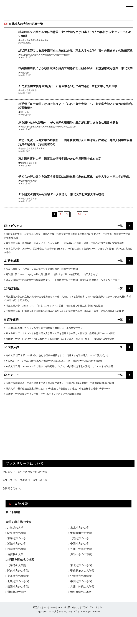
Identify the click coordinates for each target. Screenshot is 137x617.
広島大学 (40, 148)
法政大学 (50, 55)
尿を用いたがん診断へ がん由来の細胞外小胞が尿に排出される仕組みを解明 (68, 122)
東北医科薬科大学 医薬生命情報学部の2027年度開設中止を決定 (59, 158)
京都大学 (58, 55)
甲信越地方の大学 (81, 533)
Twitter (52, 607)
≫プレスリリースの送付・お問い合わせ (24, 480)
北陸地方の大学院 (81, 576)
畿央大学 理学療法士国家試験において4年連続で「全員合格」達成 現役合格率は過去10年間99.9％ (58, 388)
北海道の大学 (15, 527)
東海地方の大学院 (18, 576)
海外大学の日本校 (81, 554)
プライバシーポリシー (93, 607)
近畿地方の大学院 (18, 581)
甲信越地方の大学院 (82, 570)
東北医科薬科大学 (29, 163)
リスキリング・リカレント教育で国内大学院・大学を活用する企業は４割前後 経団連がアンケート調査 (60, 333)
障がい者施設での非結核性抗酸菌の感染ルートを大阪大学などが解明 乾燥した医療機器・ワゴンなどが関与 (63, 280)
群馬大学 (44, 127)
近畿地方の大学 (16, 543)
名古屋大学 (71, 127)
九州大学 (33, 90)
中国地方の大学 (79, 543)
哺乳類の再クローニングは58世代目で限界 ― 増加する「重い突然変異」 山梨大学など (52, 274)
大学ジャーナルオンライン (68, 611)
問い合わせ (74, 607)
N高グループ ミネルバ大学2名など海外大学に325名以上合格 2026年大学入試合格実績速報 (54, 361)
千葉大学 (66, 55)
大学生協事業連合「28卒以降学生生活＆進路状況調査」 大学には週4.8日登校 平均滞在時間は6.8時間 (60, 383)
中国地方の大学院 (81, 581)
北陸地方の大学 (79, 538)
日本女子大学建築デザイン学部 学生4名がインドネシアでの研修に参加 (43, 394)
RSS (45, 607)
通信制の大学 (15, 554)
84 (79, 214)
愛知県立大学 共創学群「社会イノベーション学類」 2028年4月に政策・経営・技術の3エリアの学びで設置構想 (65, 243)
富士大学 (25, 112)
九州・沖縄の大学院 (82, 586)
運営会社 (37, 607)
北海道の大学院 (16, 565)
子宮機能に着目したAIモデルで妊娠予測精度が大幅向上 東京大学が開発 (44, 328)
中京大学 (33, 181)
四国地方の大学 (16, 549)
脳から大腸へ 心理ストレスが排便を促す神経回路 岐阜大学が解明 (42, 269)
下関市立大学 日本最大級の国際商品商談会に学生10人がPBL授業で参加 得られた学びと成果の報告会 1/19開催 (65, 311)
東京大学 (62, 127)
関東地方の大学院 (18, 570)
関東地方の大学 (16, 533)
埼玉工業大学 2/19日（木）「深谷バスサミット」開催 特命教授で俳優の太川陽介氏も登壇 (54, 305)
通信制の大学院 (16, 592)
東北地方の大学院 (81, 565)
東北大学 (33, 55)
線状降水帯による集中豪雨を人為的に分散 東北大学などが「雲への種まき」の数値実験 (75, 50)
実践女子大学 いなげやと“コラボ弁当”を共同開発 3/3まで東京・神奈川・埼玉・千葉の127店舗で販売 (60, 339)
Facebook (62, 607)
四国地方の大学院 (18, 586)
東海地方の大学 (16, 538)
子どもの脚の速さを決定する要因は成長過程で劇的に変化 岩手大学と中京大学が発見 (74, 176)
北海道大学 (53, 127)
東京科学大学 (27, 127)
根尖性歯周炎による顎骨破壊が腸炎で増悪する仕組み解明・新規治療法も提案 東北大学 (75, 68)
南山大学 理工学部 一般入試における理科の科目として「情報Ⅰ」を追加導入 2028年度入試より (57, 355)
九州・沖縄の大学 (81, 549)
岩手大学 (25, 181)
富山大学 (25, 55)
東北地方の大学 (79, 527)
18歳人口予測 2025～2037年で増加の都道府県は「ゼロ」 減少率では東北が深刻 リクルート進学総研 (59, 366)
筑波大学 (25, 148)
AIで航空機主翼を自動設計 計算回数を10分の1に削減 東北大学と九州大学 (67, 86)
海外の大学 (41, 55)
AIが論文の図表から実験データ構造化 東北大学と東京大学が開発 (61, 194)
